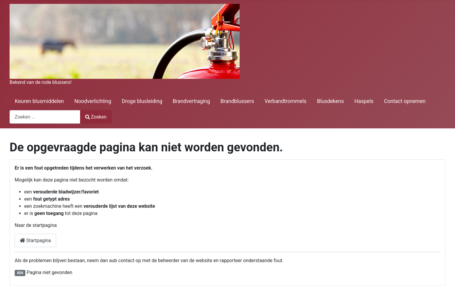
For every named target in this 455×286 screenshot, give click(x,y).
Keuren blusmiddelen (39, 101)
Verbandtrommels (285, 101)
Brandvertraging (191, 101)
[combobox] (45, 117)
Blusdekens (330, 101)
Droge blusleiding (142, 101)
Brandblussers (237, 101)
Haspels (363, 101)
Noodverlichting (92, 101)
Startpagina (35, 240)
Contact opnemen (404, 101)
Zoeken (96, 117)
